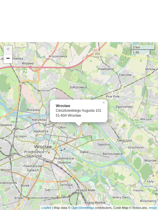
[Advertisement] (79, 21)
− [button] (8, 59)
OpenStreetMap (82, 207)
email (153, 207)
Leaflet (46, 207)
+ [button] (8, 50)
